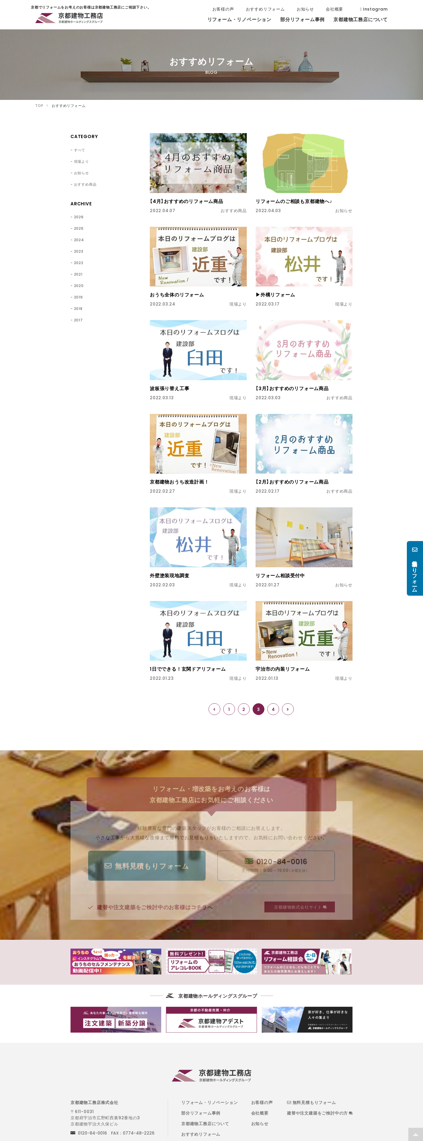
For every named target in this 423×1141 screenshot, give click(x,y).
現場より (81, 161)
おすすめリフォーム (200, 1134)
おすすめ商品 (85, 184)
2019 (78, 297)
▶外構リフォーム (275, 294)
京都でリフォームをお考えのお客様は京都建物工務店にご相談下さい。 (69, 19)
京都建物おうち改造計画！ (179, 481)
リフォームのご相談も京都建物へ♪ (294, 200)
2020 (79, 285)
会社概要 (259, 1113)
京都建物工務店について (205, 1123)
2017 (78, 320)
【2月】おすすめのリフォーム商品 (292, 481)
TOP (415, 1134)
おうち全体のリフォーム (177, 294)
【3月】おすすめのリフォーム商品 (292, 388)
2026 (79, 216)
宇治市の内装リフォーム (283, 668)
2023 (78, 251)
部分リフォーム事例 (200, 1113)
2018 (78, 308)
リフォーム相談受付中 (280, 575)
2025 (79, 228)
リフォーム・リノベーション (209, 1102)
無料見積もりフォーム (311, 1102)
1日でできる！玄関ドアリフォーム (188, 668)
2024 (79, 239)
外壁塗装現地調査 (169, 575)
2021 (78, 274)
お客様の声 (262, 1102)
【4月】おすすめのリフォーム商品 (186, 200)
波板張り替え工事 (169, 388)
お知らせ (81, 172)
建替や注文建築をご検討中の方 (319, 1113)
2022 (78, 262)
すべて (79, 149)
